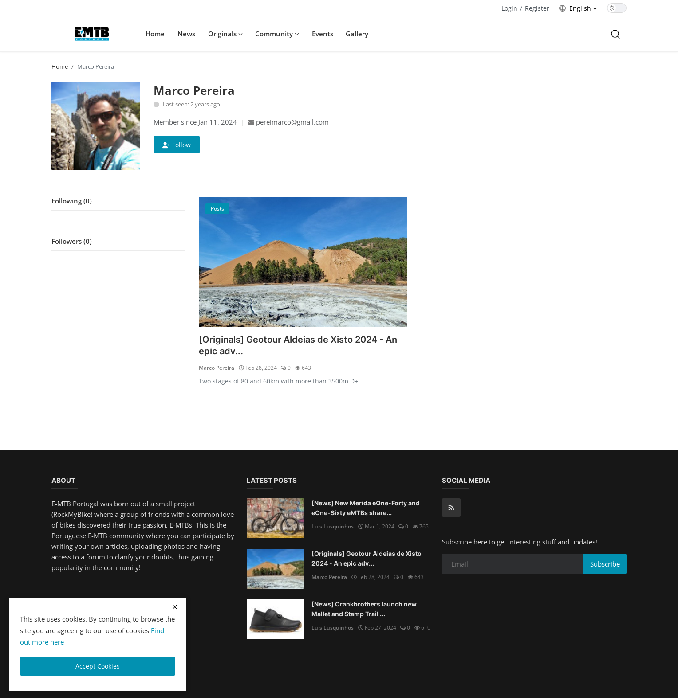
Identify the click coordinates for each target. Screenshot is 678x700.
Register (537, 8)
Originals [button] (225, 33)
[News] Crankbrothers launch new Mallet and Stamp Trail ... (364, 610)
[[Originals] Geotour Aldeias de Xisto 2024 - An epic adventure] (303, 262)
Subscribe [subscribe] (605, 565)
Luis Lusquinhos (332, 528)
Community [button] (277, 33)
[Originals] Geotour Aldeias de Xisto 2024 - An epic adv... (300, 346)
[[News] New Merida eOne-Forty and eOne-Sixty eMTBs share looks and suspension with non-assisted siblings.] (275, 520)
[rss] (451, 509)
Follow (176, 145)
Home (155, 33)
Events (322, 33)
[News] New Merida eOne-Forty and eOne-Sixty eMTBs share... (365, 509)
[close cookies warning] (175, 607)
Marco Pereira (216, 369)
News (186, 33)
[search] (615, 34)
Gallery (357, 33)
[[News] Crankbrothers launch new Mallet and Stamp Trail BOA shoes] (275, 621)
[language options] (578, 8)
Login (509, 8)
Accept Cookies (97, 666)
